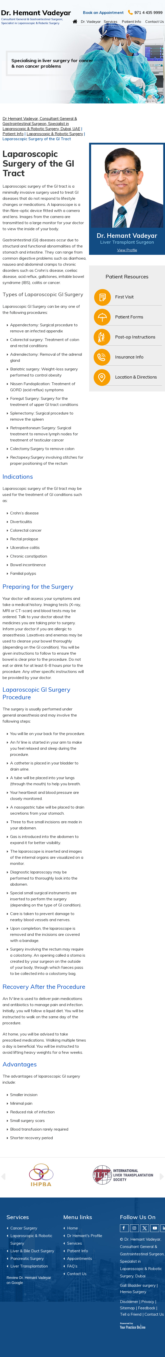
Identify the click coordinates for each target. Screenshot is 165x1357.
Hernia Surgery (133, 1291)
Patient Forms (129, 316)
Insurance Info (129, 357)
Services (110, 21)
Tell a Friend (130, 1314)
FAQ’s (72, 1266)
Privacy (147, 1301)
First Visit (124, 296)
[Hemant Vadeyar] (36, 17)
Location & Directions (136, 377)
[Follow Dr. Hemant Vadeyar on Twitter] (144, 1228)
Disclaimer (129, 1301)
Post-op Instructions (135, 337)
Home (75, 20)
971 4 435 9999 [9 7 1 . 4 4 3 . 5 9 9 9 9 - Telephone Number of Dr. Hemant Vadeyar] (148, 12)
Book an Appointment (103, 12)
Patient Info (131, 21)
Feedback (146, 1308)
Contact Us (154, 21)
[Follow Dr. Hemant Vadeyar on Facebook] (124, 1228)
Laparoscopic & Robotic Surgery (55, 133)
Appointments (79, 1258)
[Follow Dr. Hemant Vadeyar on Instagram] (134, 1228)
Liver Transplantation (29, 1266)
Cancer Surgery (23, 1228)
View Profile (127, 250)
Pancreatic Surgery (27, 1258)
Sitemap (127, 1308)
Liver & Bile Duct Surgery (32, 1250)
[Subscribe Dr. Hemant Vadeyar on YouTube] (155, 1228)
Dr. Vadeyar (91, 21)
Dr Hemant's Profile (84, 1235)
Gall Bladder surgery (138, 1285)
